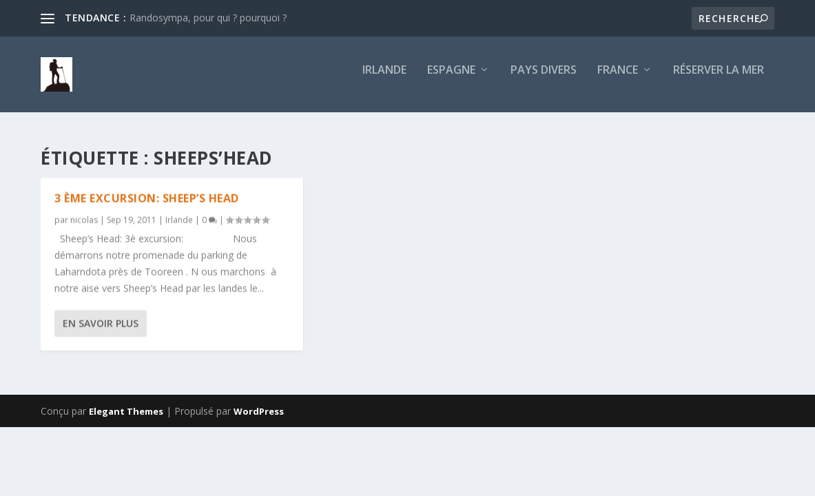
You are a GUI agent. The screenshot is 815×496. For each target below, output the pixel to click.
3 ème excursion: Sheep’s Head (146, 198)
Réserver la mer (718, 80)
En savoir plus (100, 323)
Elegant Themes (126, 411)
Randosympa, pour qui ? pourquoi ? (208, 17)
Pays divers (543, 80)
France (617, 80)
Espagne (451, 80)
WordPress (259, 411)
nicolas (84, 220)
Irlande (384, 80)
